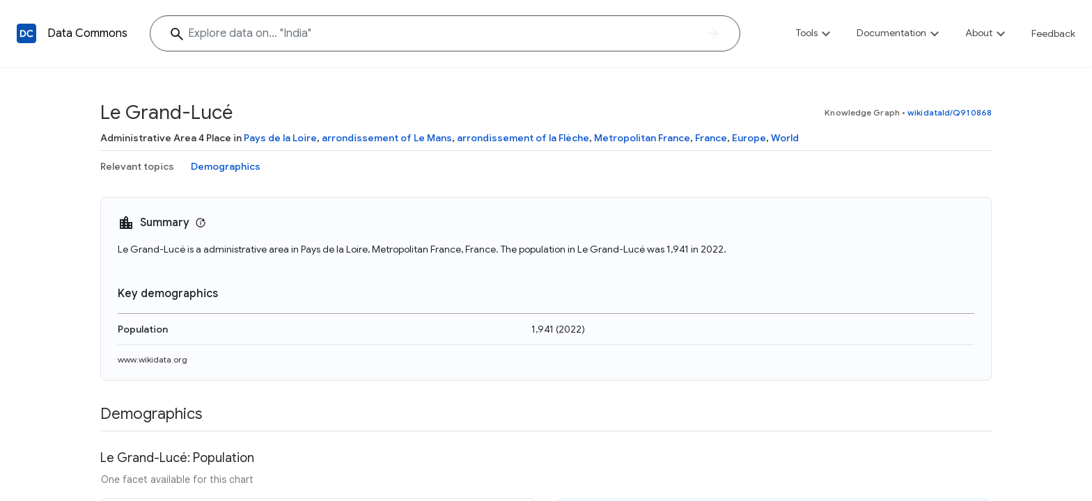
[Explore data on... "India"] (445, 33)
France (711, 138)
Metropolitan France (642, 138)
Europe (749, 138)
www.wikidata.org (152, 359)
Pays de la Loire (280, 138)
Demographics (225, 166)
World (785, 138)
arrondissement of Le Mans (387, 138)
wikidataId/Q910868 (949, 112)
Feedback (1053, 33)
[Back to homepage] (26, 33)
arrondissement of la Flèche (523, 138)
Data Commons (87, 33)
